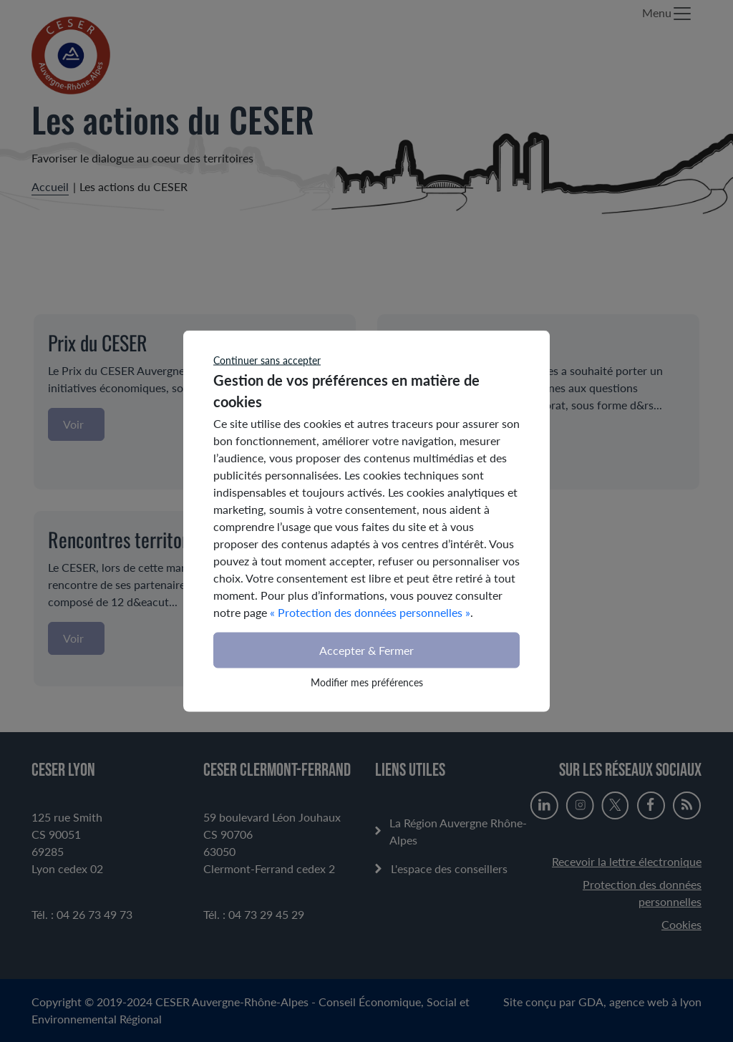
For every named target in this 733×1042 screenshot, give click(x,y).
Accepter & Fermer (366, 650)
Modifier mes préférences (367, 682)
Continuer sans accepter (267, 360)
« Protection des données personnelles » (370, 612)
